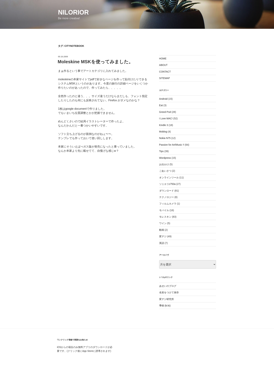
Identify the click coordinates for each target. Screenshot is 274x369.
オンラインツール (169, 177)
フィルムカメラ (167, 203)
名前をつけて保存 (169, 292)
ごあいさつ (165, 170)
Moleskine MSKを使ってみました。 (95, 61)
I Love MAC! (166, 118)
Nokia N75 (165, 138)
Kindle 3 (163, 125)
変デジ (163, 236)
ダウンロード (166, 190)
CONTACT (165, 71)
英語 (161, 243)
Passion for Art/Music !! (171, 144)
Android (163, 98)
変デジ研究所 (166, 299)
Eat (161, 105)
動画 (161, 229)
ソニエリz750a (167, 184)
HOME (163, 58)
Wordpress (165, 157)
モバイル (164, 210)
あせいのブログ (167, 286)
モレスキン (165, 216)
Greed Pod (165, 112)
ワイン (163, 223)
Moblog (163, 131)
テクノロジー (166, 197)
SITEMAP (164, 78)
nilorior (73, 12)
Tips (161, 151)
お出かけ (164, 164)
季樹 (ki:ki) (165, 305)
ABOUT (163, 65)
